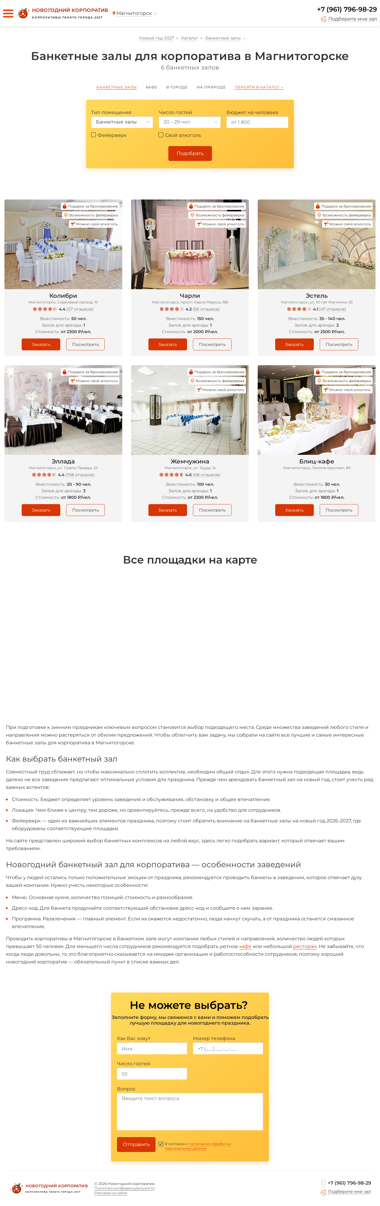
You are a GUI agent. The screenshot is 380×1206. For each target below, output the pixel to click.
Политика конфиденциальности (124, 1188)
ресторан (305, 946)
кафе (245, 946)
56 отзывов (206, 309)
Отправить (136, 1144)
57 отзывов (80, 309)
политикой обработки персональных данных (198, 1146)
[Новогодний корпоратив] (61, 13)
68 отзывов (206, 474)
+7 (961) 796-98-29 (347, 9)
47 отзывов (333, 309)
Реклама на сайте (110, 1193)
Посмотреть (85, 344)
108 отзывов (80, 474)
